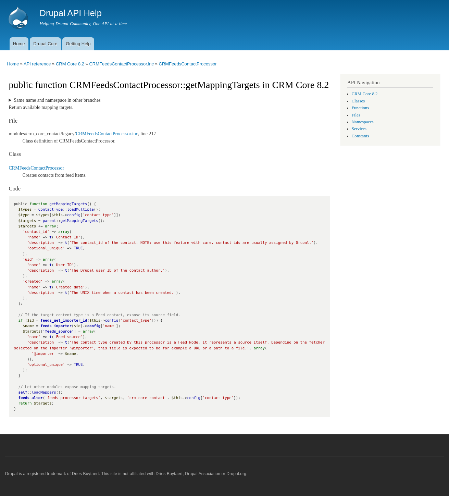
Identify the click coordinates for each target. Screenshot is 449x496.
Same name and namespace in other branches (57, 100)
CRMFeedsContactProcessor (188, 63)
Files (356, 115)
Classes (358, 101)
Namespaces (363, 122)
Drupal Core (45, 43)
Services (359, 128)
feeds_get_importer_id (63, 320)
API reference (37, 63)
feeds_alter (30, 398)
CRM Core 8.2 (70, 63)
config (93, 326)
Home (19, 43)
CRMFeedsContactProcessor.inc (121, 63)
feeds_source (58, 331)
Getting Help (78, 43)
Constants (360, 136)
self (22, 392)
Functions (360, 108)
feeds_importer (56, 326)
